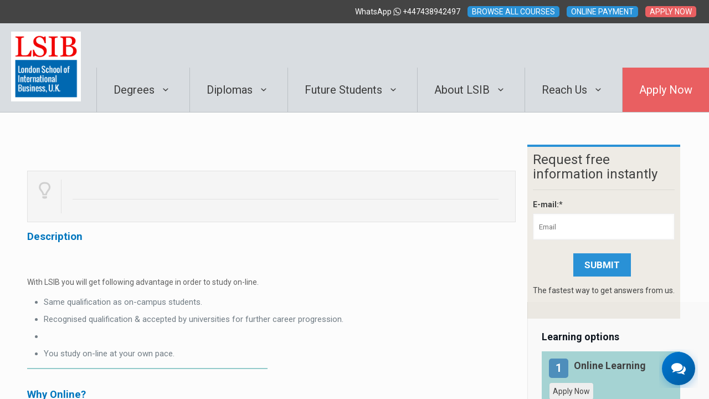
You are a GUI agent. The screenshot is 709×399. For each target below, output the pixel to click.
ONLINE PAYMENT (602, 11)
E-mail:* (548, 204)
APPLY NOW (671, 11)
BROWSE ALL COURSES (513, 11)
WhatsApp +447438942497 (407, 11)
